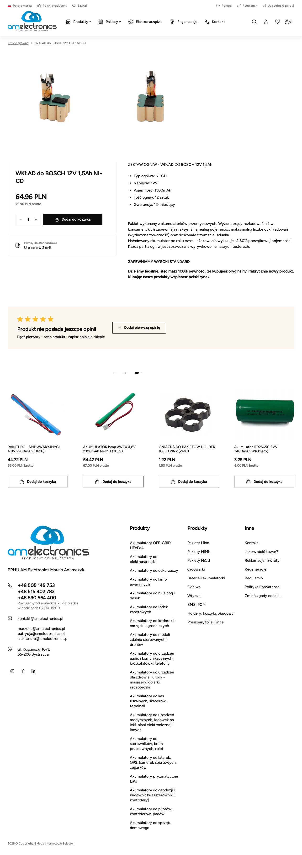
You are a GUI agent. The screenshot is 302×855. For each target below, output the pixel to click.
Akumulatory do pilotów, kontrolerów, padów (151, 811)
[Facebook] (23, 671)
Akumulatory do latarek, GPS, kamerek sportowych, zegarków (153, 762)
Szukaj (79, 5)
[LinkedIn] (33, 671)
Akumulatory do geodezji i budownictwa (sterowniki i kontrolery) (152, 795)
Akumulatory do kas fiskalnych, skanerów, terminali (148, 701)
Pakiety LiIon (198, 543)
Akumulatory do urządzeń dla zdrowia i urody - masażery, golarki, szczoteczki (152, 679)
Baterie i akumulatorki (206, 578)
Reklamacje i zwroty (262, 560)
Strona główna (18, 43)
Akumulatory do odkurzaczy (154, 570)
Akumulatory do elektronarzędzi (143, 559)
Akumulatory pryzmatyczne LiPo (154, 779)
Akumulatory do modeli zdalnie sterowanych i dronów (150, 639)
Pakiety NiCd (198, 560)
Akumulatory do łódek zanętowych (149, 609)
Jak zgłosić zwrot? (278, 5)
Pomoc (224, 5)
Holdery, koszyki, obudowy (210, 613)
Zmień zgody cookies (263, 595)
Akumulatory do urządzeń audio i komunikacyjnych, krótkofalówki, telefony (152, 658)
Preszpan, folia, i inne (205, 622)
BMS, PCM (196, 604)
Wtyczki (194, 595)
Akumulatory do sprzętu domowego (150, 825)
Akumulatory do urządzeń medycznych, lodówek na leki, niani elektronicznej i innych (152, 722)
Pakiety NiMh (198, 551)
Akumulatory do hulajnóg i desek (152, 595)
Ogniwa (194, 587)
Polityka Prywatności (263, 587)
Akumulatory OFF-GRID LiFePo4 (150, 545)
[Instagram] (12, 671)
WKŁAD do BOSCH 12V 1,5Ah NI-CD (60, 43)
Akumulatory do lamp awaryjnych (148, 582)
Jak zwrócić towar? (261, 551)
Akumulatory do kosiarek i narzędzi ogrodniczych (152, 623)
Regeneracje (255, 569)
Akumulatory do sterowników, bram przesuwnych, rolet (146, 743)
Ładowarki (196, 569)
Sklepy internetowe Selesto (54, 843)
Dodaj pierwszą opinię (139, 327)
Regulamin (247, 5)
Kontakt (251, 543)
